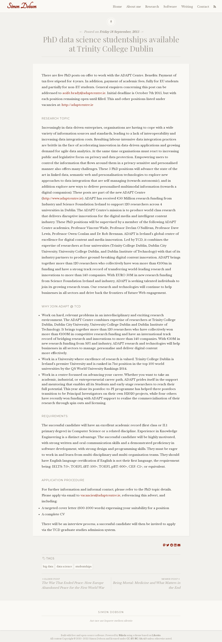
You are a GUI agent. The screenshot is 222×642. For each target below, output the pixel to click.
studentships (83, 566)
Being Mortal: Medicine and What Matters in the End (145, 583)
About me (133, 6)
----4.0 (137, 638)
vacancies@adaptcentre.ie (100, 495)
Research (152, 6)
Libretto (156, 635)
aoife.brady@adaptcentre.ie (83, 93)
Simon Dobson (21, 6)
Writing (187, 6)
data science (64, 566)
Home (117, 6)
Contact (203, 6)
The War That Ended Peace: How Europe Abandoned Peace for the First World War (76, 583)
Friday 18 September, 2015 (119, 32)
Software (170, 6)
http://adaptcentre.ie (77, 105)
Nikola (122, 635)
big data (48, 566)
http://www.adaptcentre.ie (62, 198)
